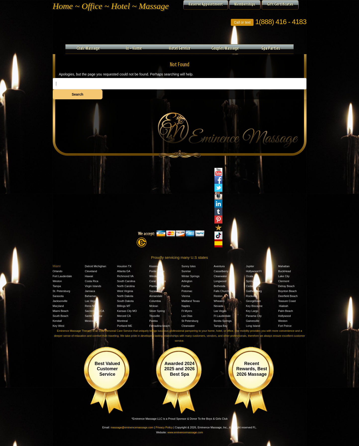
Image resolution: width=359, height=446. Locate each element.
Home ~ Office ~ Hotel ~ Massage (111, 6)
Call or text (242, 22)
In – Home (134, 48)
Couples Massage (225, 48)
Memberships (244, 4)
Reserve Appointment (206, 4)
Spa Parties (270, 48)
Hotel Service (179, 48)
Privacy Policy (164, 427)
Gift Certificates (280, 4)
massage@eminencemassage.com (132, 427)
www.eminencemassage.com (185, 432)
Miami (57, 266)
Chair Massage (88, 48)
